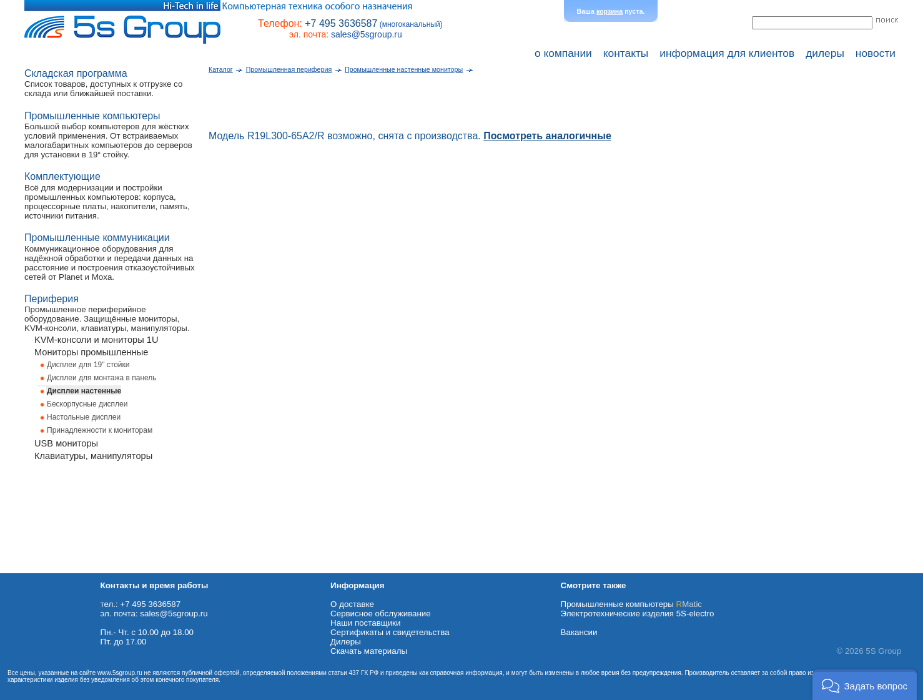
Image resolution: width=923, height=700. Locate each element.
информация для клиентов (726, 53)
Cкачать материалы (368, 651)
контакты (626, 53)
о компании (563, 53)
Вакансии (579, 632)
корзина (609, 11)
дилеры (825, 53)
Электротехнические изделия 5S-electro (637, 613)
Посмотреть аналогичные (547, 136)
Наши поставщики (365, 623)
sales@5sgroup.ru (366, 34)
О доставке (352, 604)
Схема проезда (29, 568)
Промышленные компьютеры (631, 604)
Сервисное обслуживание (380, 613)
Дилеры (345, 641)
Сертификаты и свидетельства (390, 632)
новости (876, 53)
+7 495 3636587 (341, 23)
